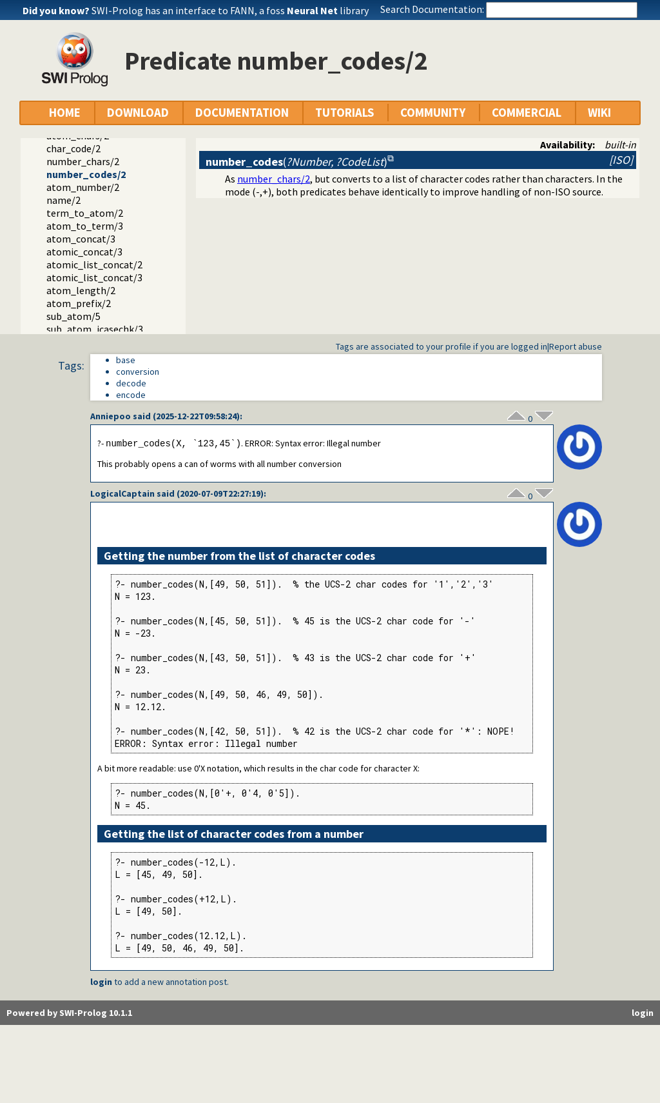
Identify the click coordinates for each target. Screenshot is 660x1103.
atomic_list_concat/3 (94, 277)
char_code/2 (73, 148)
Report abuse (575, 346)
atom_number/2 (82, 187)
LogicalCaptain (122, 494)
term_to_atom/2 (84, 212)
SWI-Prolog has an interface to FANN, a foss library (230, 10)
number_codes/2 (86, 174)
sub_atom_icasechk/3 (94, 329)
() (296, 161)
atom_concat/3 (80, 238)
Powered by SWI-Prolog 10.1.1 (69, 1013)
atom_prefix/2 (78, 303)
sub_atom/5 (73, 316)
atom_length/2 (80, 290)
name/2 (63, 200)
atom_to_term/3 (84, 225)
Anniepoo (110, 416)
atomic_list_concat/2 (94, 264)
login (101, 982)
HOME (65, 112)
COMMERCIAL (526, 112)
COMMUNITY (432, 112)
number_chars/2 (82, 161)
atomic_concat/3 (84, 251)
